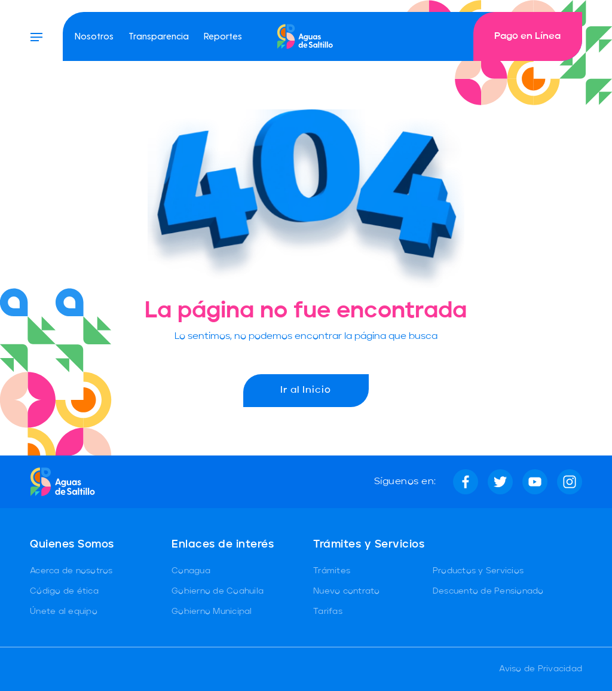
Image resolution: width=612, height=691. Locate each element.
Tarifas (327, 611)
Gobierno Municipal (212, 611)
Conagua (191, 571)
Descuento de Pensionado (488, 591)
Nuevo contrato (346, 591)
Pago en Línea (527, 36)
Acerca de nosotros (71, 571)
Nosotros (94, 35)
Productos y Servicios (478, 571)
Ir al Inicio (305, 390)
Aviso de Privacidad (540, 669)
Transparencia (158, 35)
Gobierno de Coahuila (218, 591)
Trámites (331, 571)
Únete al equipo (63, 611)
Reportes (223, 35)
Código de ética (64, 591)
